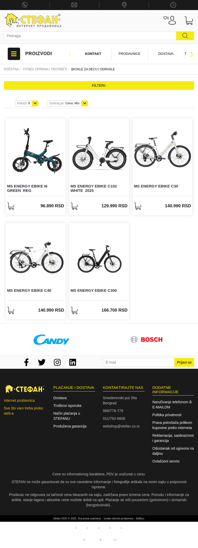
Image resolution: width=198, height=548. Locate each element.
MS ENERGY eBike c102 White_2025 (93, 188)
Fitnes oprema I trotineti (45, 69)
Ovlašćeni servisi (165, 461)
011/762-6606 (114, 418)
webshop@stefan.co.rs (121, 426)
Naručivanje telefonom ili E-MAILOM (172, 404)
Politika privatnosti (167, 415)
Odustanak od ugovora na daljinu (173, 451)
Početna (11, 69)
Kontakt (93, 54)
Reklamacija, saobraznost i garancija (173, 438)
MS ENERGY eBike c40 (29, 290)
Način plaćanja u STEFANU (66, 416)
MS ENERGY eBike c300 (93, 290)
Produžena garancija (69, 426)
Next (191, 53)
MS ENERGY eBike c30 (156, 186)
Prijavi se (184, 362)
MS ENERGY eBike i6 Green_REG (27, 188)
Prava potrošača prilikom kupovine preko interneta (172, 425)
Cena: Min (64, 103)
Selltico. (140, 518)
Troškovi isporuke (67, 406)
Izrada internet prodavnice (119, 518)
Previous (69, 53)
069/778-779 (113, 411)
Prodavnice (130, 54)
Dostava (166, 54)
